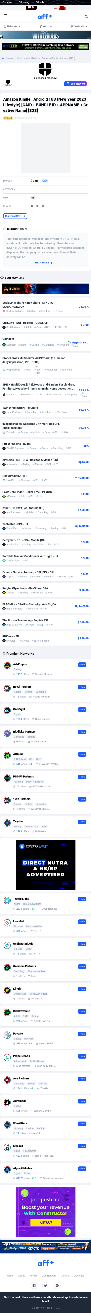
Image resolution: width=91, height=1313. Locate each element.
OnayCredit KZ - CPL (15, 476)
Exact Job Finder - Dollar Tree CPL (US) (27, 492)
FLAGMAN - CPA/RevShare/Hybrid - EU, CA (29, 604)
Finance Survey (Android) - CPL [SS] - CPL (28, 572)
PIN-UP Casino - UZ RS (16, 443)
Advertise (79, 1275)
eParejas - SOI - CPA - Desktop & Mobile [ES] (30, 460)
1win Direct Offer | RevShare (20, 407)
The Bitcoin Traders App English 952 (25, 620)
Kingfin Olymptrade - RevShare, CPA (25, 588)
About (21, 1275)
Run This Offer (15, 216)
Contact (65, 1275)
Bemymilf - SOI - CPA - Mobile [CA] (23, 540)
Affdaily (40, 2)
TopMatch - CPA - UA (15, 524)
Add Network (49, 1275)
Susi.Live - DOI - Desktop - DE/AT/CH (25, 322)
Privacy (33, 1275)
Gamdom (8, 338)
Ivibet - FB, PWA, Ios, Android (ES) (23, 508)
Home (9, 58)
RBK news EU (10, 636)
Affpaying (24, 2)
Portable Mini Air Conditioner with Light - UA (30, 556)
